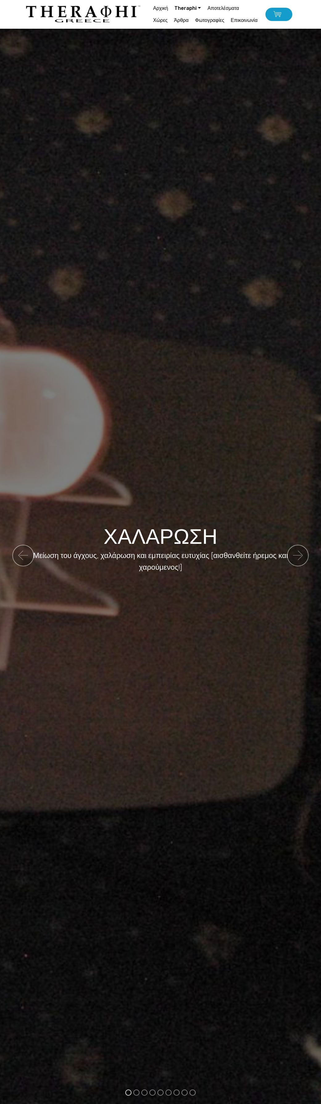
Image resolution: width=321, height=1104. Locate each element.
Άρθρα (181, 20)
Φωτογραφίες (209, 20)
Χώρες (160, 20)
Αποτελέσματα (223, 8)
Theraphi (185, 8)
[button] (23, 555)
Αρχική (160, 8)
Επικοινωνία (244, 20)
